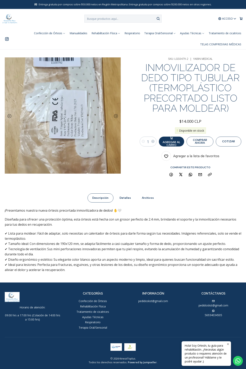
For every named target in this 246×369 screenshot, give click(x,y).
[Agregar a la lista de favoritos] (190, 156)
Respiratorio (93, 322)
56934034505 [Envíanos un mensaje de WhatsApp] (213, 313)
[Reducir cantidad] (143, 141)
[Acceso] (227, 19)
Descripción (100, 200)
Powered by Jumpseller (142, 362)
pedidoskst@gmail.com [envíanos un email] (213, 303)
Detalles (125, 200)
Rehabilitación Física (93, 306)
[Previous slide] (9, 116)
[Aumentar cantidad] (153, 141)
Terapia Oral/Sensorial (93, 327)
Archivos (148, 200)
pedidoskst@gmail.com (153, 301)
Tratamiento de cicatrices (92, 312)
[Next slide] (117, 116)
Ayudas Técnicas (93, 317)
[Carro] (241, 19)
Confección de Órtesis (93, 301)
